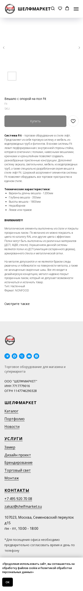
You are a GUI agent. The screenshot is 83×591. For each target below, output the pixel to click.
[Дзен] (36, 356)
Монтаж (11, 478)
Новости (11, 426)
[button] (53, 8)
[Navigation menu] (76, 8)
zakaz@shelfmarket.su (23, 506)
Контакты (16, 490)
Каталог (11, 411)
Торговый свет (17, 470)
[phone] (22, 356)
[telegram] (7, 356)
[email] (29, 356)
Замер (9, 447)
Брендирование (18, 462)
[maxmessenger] (14, 356)
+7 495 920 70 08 (18, 498)
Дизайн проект (17, 455)
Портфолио (14, 418)
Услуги (13, 438)
